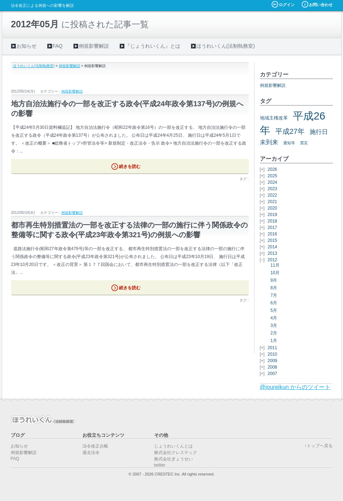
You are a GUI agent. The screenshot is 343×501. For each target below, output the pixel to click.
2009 (272, 360)
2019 (272, 214)
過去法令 (91, 452)
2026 (272, 169)
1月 (274, 340)
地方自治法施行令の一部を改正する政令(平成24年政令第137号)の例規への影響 (127, 108)
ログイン (287, 5)
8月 (274, 287)
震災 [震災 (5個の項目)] (304, 143)
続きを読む (129, 166)
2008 (272, 367)
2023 (272, 188)
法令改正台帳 (95, 446)
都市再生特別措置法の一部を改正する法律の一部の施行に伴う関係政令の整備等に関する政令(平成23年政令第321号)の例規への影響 (129, 230)
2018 (272, 221)
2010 (272, 354)
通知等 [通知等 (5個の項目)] (289, 143)
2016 (272, 234)
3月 (274, 325)
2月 (274, 333)
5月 (274, 310)
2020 (272, 208)
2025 (272, 175)
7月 (274, 295)
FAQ (58, 46)
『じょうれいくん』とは (152, 46)
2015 (272, 240)
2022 (272, 195)
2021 (272, 201)
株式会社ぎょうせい (173, 459)
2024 (272, 182)
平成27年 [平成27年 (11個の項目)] (290, 131)
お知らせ (26, 46)
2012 (272, 259)
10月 (275, 272)
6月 (274, 302)
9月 (274, 280)
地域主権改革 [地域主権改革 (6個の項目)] (274, 118)
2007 (272, 373)
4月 (274, 317)
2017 (272, 227)
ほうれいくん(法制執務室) (225, 46)
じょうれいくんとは (173, 446)
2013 (272, 253)
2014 (272, 246)
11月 (275, 265)
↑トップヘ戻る (319, 445)
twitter (160, 465)
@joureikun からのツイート (295, 387)
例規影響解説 (94, 46)
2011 (272, 347)
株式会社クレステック (175, 452)
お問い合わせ (321, 5)
